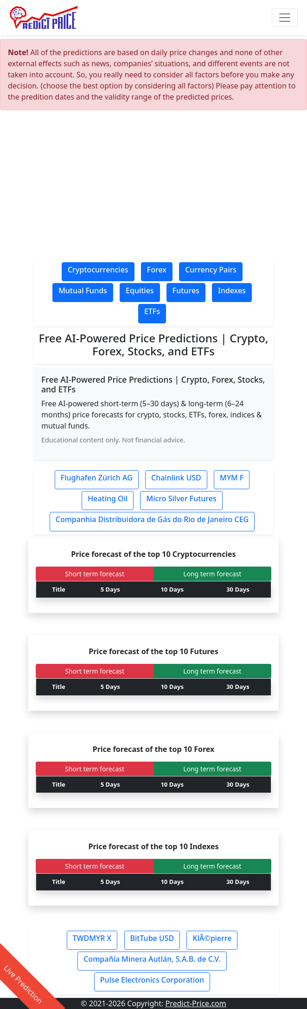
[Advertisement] (153, 187)
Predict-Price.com (195, 1003)
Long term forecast (212, 573)
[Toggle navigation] (285, 17)
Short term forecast (94, 573)
